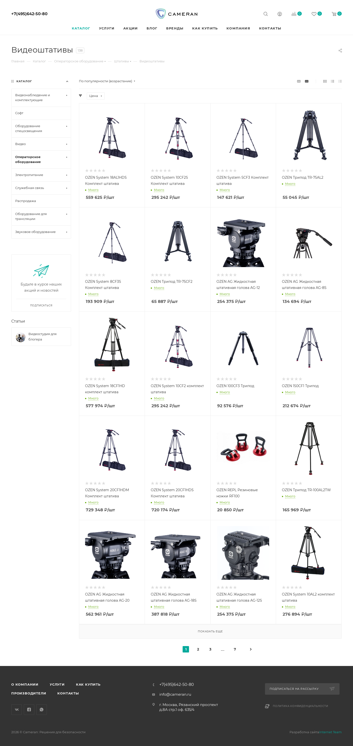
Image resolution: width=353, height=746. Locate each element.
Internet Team (330, 732)
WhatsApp (41, 709)
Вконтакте (16, 709)
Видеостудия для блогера (42, 336)
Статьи (18, 321)
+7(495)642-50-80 (29, 14)
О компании (24, 684)
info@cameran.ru (175, 694)
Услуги (57, 684)
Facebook (29, 709)
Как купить (88, 684)
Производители (28, 693)
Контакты (68, 693)
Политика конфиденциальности (300, 706)
